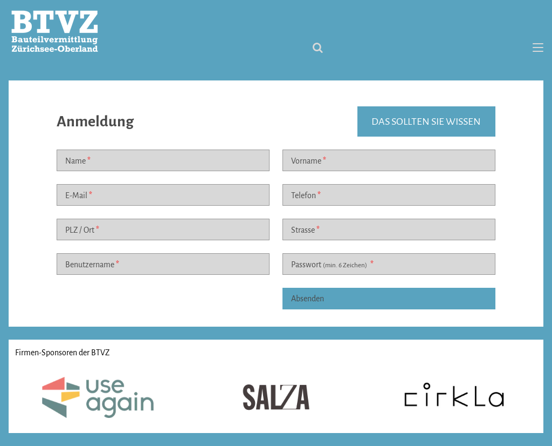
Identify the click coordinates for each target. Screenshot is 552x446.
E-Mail (76, 195)
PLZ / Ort (79, 230)
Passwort (330, 264)
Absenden (307, 298)
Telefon (303, 195)
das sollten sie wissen (426, 121)
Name (75, 161)
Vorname (306, 161)
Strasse (303, 230)
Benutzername (89, 264)
